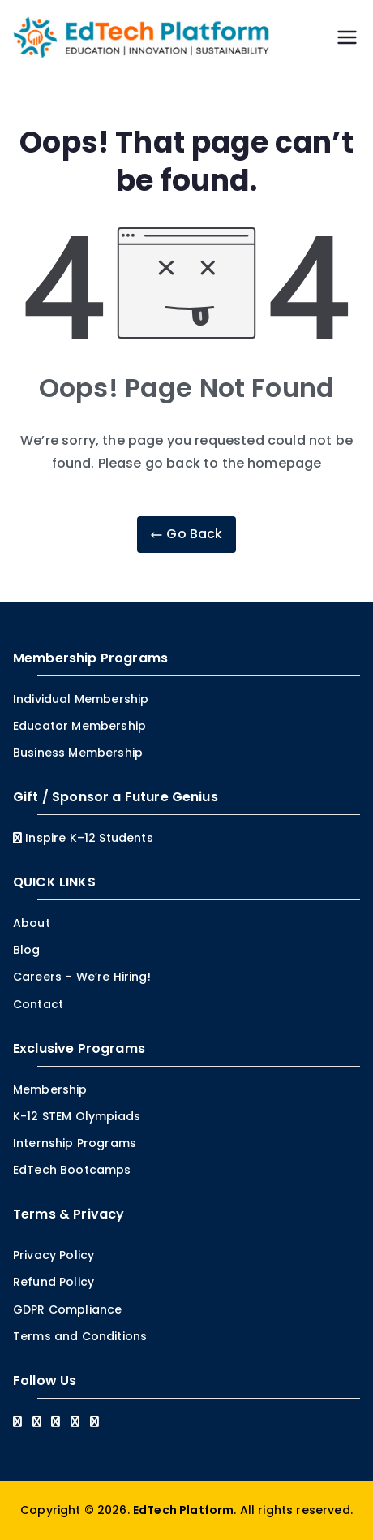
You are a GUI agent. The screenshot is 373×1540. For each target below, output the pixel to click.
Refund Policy (53, 1282)
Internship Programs (74, 1143)
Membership (50, 1089)
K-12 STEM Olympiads (76, 1116)
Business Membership (78, 752)
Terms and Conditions (80, 1336)
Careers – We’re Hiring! (82, 976)
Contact (38, 1004)
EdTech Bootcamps (72, 1170)
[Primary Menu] (347, 37)
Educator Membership (79, 726)
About (31, 923)
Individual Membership (80, 699)
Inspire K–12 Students (83, 838)
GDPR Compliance (67, 1309)
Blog (27, 950)
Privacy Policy (53, 1255)
